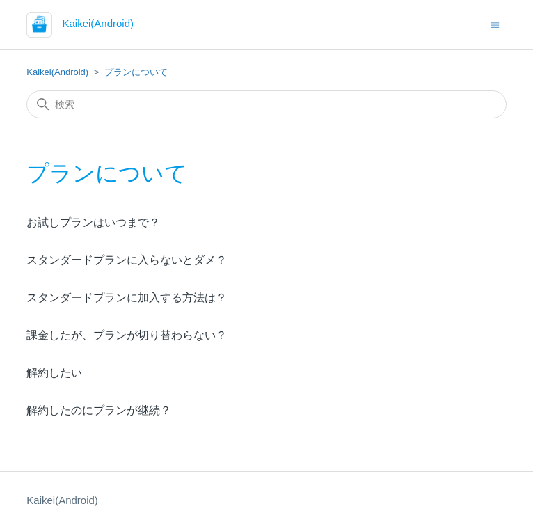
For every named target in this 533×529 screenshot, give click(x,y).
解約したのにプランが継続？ (98, 410)
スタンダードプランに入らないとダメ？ (126, 260)
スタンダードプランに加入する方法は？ (126, 297)
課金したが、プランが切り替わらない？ (126, 335)
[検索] (266, 104)
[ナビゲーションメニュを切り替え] (495, 24)
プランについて (136, 72)
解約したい (54, 373)
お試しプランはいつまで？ (93, 222)
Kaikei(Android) (57, 72)
